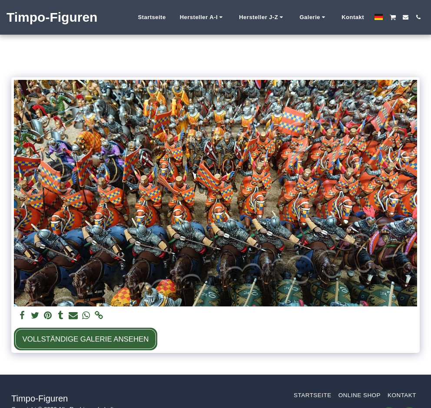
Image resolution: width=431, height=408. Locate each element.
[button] (202, 17)
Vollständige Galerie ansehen (85, 339)
